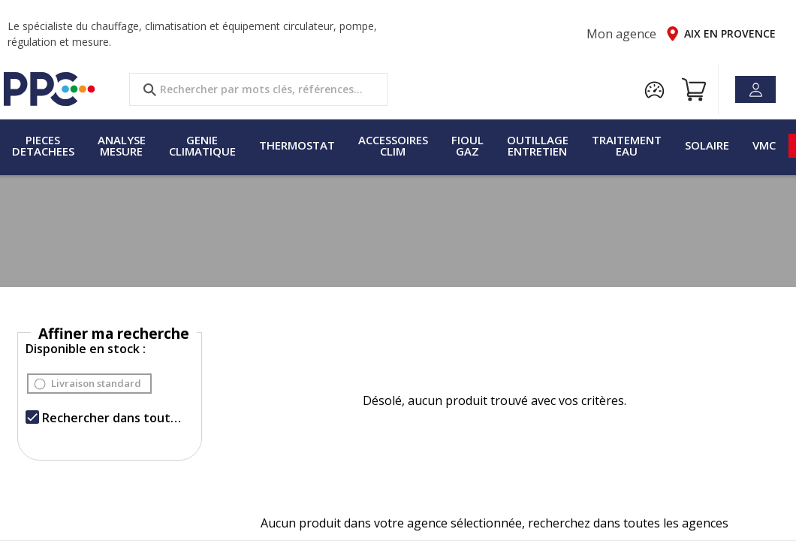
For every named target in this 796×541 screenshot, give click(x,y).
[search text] (258, 89)
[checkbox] (32, 417)
